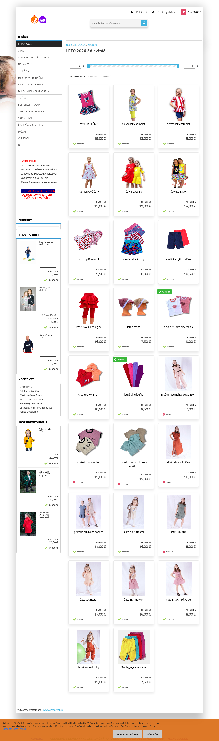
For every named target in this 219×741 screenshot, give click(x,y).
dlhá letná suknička (178, 462)
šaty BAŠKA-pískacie (178, 600)
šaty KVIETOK (179, 192)
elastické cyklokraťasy (178, 259)
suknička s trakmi (133, 532)
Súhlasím (152, 734)
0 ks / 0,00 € (194, 12)
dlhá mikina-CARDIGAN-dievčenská (44, 515)
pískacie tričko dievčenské (179, 327)
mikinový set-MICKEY (45, 288)
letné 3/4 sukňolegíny (88, 327)
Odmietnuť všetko (127, 734)
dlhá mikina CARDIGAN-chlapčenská (44, 473)
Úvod (69, 45)
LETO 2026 (80, 45)
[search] (144, 23)
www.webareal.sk (53, 710)
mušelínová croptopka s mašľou (134, 464)
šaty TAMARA (178, 532)
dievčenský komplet (133, 124)
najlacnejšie (93, 76)
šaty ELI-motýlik (133, 600)
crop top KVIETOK (88, 395)
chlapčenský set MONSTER (46, 243)
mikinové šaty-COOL (45, 336)
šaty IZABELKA (88, 600)
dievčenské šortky (133, 259)
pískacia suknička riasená (88, 532)
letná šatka (133, 327)
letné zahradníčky (88, 667)
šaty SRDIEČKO (89, 124)
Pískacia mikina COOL (45, 430)
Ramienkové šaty (89, 192)
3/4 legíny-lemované (133, 667)
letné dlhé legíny (133, 395)
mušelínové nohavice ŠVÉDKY (178, 395)
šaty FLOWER (134, 192)
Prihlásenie (142, 12)
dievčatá (92, 45)
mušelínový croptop (88, 462)
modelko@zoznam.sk (31, 403)
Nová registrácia (166, 12)
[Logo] (38, 19)
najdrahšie (107, 76)
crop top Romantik (88, 259)
